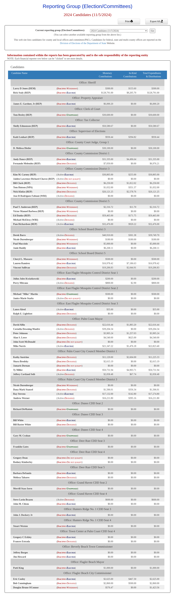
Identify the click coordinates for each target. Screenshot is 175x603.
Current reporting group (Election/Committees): (60, 30)
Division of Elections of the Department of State (83, 43)
